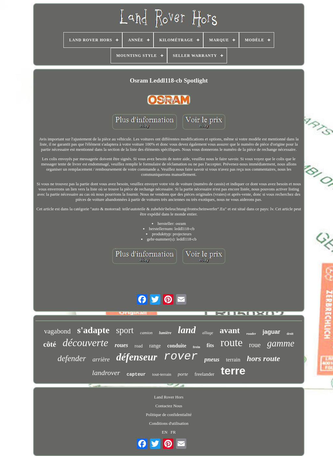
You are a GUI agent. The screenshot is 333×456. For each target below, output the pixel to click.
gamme (280, 343)
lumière (165, 333)
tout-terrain (161, 374)
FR (173, 432)
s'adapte (93, 330)
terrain (233, 360)
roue (255, 344)
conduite (176, 345)
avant (230, 330)
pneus (211, 359)
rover (181, 356)
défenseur (136, 357)
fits (210, 345)
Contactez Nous (168, 405)
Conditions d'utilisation (168, 423)
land (187, 329)
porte (183, 374)
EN (164, 432)
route (231, 342)
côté (49, 344)
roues (121, 345)
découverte (85, 342)
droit (290, 333)
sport (125, 330)
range (155, 345)
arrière (101, 359)
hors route (263, 358)
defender (72, 358)
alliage (207, 333)
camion (146, 332)
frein (196, 347)
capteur (136, 374)
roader (251, 333)
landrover (106, 373)
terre (233, 370)
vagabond (57, 331)
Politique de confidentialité (169, 414)
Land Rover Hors (168, 397)
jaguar (271, 332)
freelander (204, 374)
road (139, 346)
